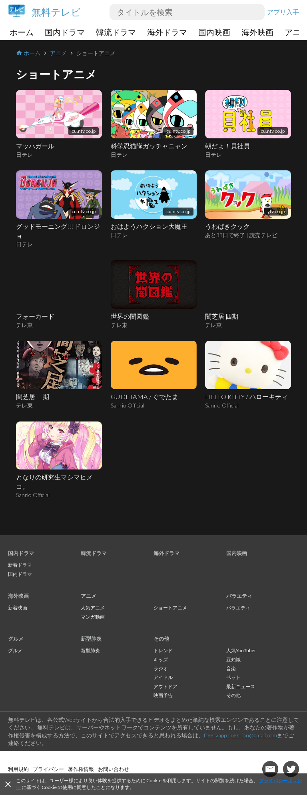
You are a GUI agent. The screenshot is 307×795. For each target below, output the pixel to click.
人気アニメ (93, 608)
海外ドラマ (167, 32)
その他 (161, 638)
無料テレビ (56, 12)
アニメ (88, 596)
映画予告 (163, 695)
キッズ (161, 660)
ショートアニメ (170, 608)
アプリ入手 (283, 12)
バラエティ (239, 596)
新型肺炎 (91, 638)
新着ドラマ (20, 565)
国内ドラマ (65, 32)
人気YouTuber (241, 650)
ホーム (22, 32)
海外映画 (257, 32)
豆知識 (233, 660)
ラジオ (161, 668)
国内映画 (214, 32)
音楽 (231, 668)
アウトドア (165, 686)
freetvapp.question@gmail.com (240, 735)
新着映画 (17, 608)
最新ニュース (240, 686)
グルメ (16, 638)
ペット (233, 677)
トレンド (163, 650)
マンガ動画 (93, 617)
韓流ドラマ (116, 32)
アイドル (163, 677)
